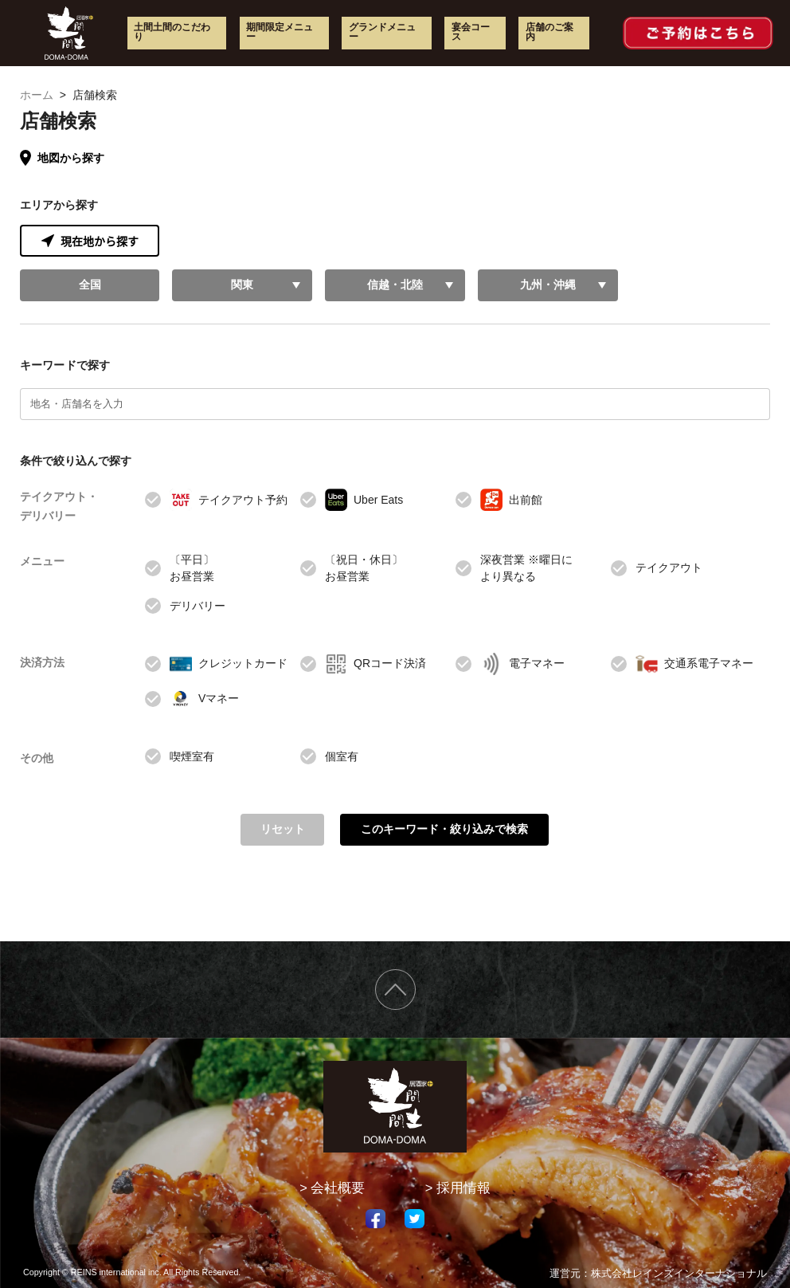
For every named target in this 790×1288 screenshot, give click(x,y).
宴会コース (471, 32)
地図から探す (62, 158)
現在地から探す (90, 241)
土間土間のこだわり (172, 32)
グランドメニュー (382, 32)
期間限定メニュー (279, 32)
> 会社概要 (332, 1188)
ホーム (36, 94)
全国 (90, 285)
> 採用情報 (458, 1188)
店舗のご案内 (549, 32)
